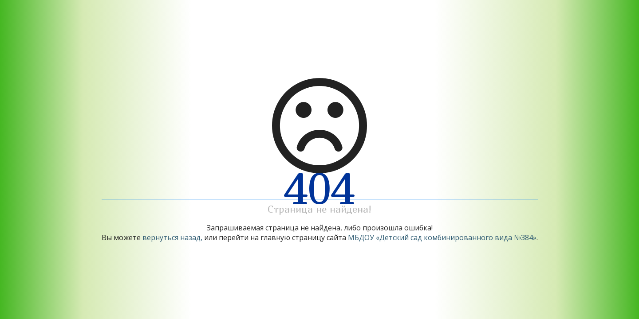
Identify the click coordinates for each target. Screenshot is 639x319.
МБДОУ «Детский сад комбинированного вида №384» (442, 237)
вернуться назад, (172, 237)
